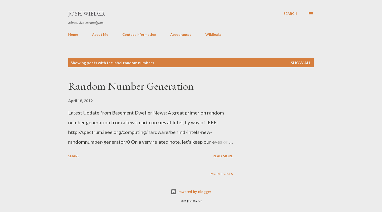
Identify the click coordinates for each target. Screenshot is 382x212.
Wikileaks (213, 34)
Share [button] (73, 156)
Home (73, 34)
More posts (221, 174)
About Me (100, 34)
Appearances (180, 34)
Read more (223, 156)
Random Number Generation (131, 86)
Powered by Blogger (191, 191)
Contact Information (139, 34)
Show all (301, 62)
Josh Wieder (86, 13)
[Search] (290, 14)
